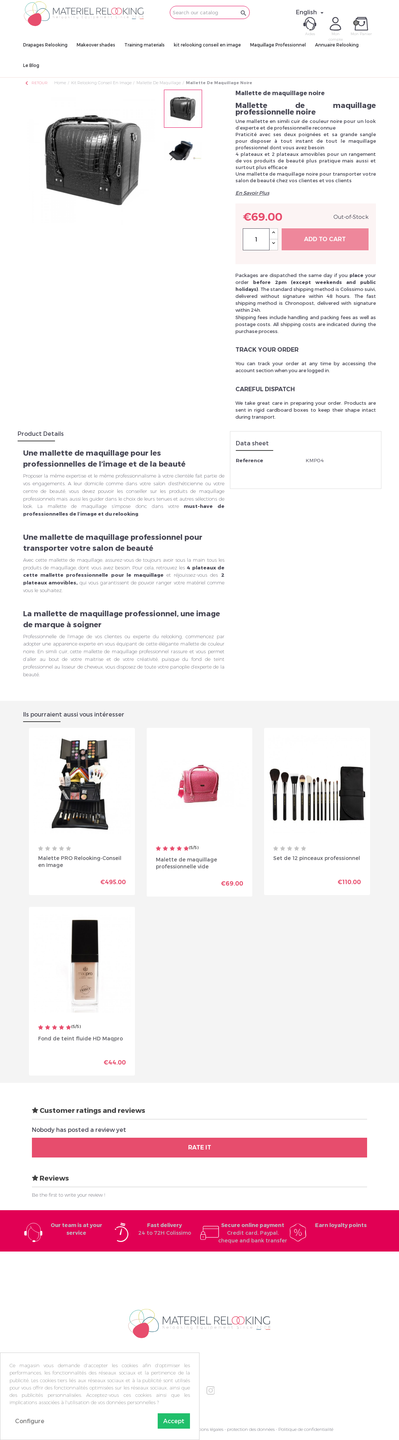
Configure (29, 1420)
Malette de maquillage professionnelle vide (186, 862)
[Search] (210, 12)
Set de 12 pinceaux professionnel (316, 858)
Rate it (199, 1147)
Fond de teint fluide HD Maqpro (80, 1038)
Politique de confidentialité (305, 1429)
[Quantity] (256, 239)
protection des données (251, 1429)
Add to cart (325, 239)
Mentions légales (206, 1429)
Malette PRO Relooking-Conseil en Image (79, 861)
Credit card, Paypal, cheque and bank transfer (252, 1232)
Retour (36, 83)
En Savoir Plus (252, 193)
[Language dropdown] (311, 12)
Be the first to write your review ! (68, 1195)
